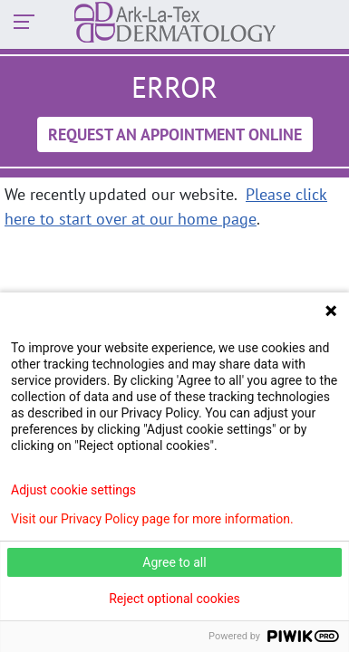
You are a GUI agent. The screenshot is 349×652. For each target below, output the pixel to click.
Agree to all (174, 562)
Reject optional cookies (174, 598)
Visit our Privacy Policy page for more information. (152, 519)
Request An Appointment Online (175, 134)
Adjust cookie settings (73, 490)
